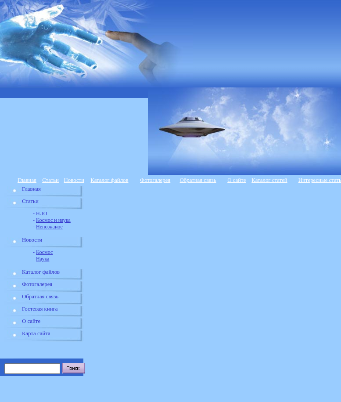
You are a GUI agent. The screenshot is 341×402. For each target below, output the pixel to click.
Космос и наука (53, 220)
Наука (42, 259)
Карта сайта (36, 333)
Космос (44, 252)
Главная (27, 180)
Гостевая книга (39, 309)
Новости (74, 180)
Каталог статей (269, 180)
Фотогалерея (155, 180)
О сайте (236, 180)
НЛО (41, 213)
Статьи (50, 180)
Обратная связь (198, 180)
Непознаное (49, 227)
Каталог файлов (109, 180)
